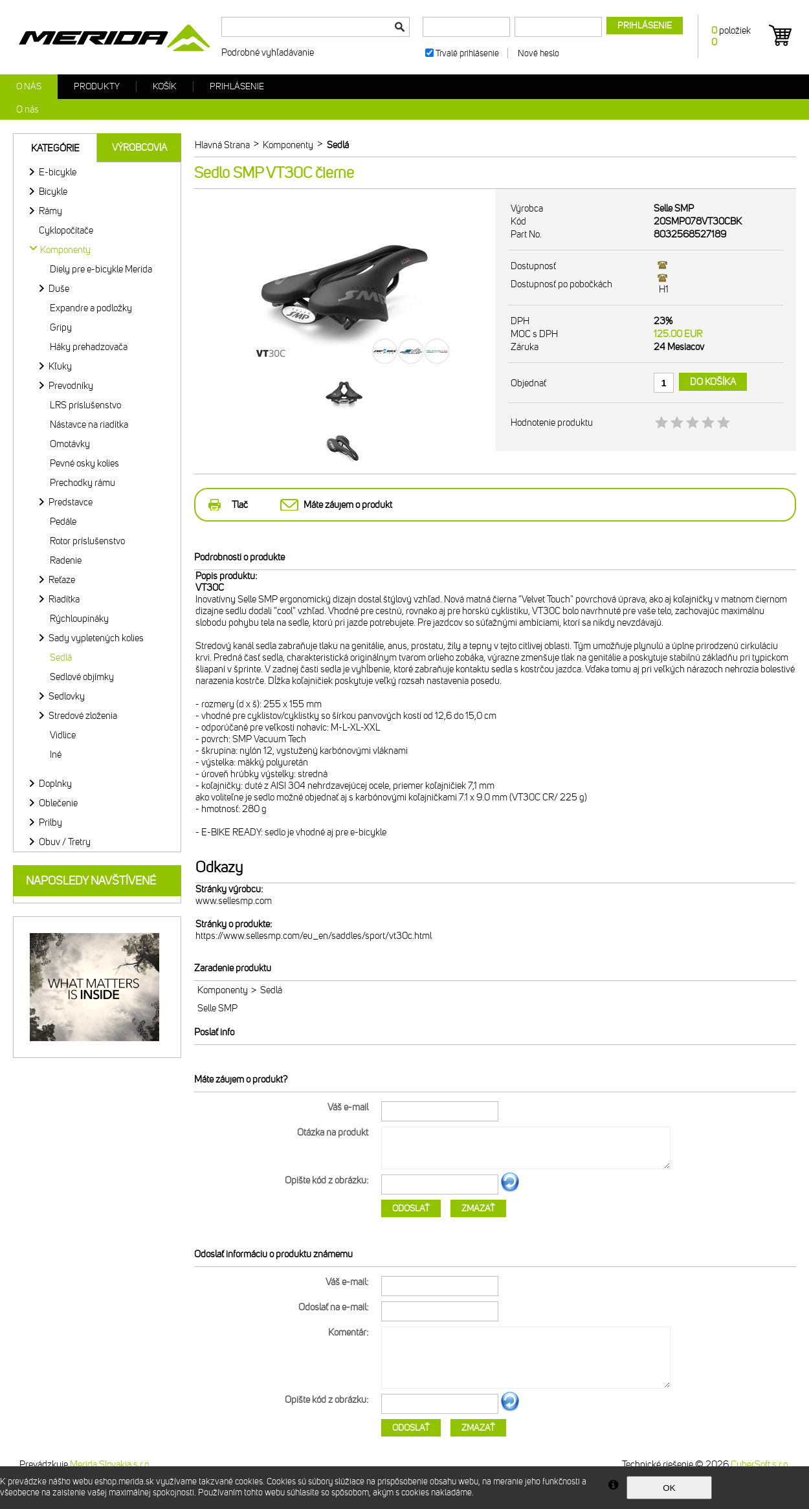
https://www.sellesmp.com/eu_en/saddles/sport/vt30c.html (313, 936)
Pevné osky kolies (84, 463)
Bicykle (53, 191)
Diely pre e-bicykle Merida (101, 269)
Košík (165, 86)
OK (669, 1488)
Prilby (50, 822)
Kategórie (55, 148)
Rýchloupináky (79, 618)
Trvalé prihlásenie (467, 53)
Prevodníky (71, 385)
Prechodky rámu (82, 483)
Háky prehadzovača (88, 347)
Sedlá (61, 657)
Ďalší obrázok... (510, 1190)
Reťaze (62, 580)
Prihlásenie (237, 86)
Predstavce (71, 502)
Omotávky (70, 444)
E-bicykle (57, 172)
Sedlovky (67, 696)
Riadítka (64, 599)
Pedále (63, 521)
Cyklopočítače (66, 230)
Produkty (97, 86)
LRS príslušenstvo (85, 405)
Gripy (61, 327)
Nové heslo (538, 53)
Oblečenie (58, 803)
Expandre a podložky (91, 308)
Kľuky (60, 366)
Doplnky (55, 783)
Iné (55, 754)
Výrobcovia (139, 147)
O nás (28, 86)
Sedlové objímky (82, 677)
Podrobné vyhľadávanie (267, 52)
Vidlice (63, 735)
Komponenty (222, 990)
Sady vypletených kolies (96, 638)
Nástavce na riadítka (89, 424)
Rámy (50, 211)
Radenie (66, 560)
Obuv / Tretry (65, 842)
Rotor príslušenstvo (87, 541)
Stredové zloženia (83, 715)
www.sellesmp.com (233, 901)
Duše (59, 288)
